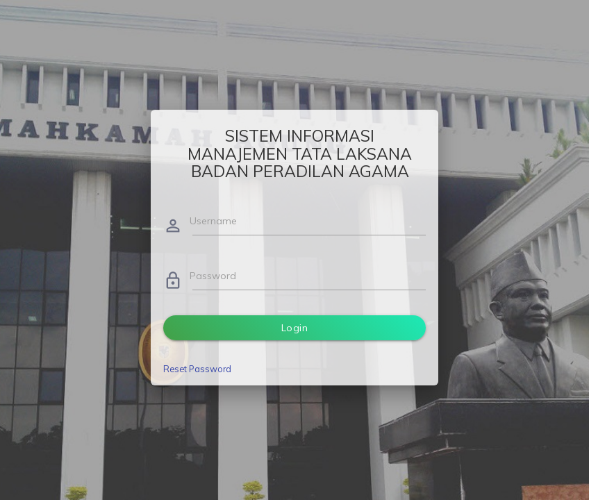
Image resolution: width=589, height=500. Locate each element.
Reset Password (197, 368)
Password (213, 275)
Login (294, 328)
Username (213, 221)
